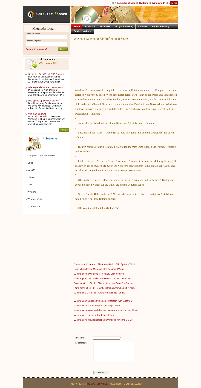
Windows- (32, 192)
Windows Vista (35, 199)
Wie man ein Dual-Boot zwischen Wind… (39, 115)
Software (142, 26)
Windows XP (34, 206)
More (64, 130)
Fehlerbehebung (160, 26)
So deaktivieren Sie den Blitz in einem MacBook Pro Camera (104, 283)
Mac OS (32, 170)
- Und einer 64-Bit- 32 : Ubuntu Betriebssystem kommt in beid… (105, 288)
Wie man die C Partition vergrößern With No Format (99, 292)
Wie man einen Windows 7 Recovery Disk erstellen (99, 273)
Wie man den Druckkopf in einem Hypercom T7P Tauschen (103, 301)
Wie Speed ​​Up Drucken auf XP (43, 100)
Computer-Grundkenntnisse (41, 155)
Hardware (90, 26)
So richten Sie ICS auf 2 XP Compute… (47, 74)
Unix (30, 184)
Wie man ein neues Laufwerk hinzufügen (94, 315)
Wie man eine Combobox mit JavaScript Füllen (97, 305)
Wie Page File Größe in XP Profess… (46, 87)
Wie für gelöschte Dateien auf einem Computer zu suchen (102, 278)
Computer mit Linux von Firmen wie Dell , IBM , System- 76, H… (105, 264)
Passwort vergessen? (36, 49)
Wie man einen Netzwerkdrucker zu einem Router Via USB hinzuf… (107, 310)
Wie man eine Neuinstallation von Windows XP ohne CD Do (103, 320)
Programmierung (124, 26)
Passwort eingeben (33, 41)
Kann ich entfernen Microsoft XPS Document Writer (99, 269)
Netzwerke (105, 26)
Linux (30, 163)
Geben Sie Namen (33, 34)
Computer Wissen (126, 3)
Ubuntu (31, 177)
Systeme (143, 3)
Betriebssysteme (82, 31)
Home (77, 26)
